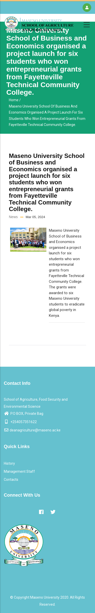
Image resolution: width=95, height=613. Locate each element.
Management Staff (19, 471)
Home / (15, 100)
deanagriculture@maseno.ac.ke (32, 430)
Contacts (11, 480)
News (13, 217)
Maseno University (45, 597)
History (9, 463)
